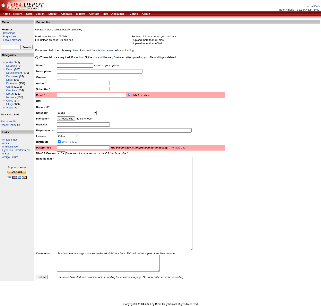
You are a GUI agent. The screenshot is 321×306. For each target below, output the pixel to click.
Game (9, 86)
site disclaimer (104, 50)
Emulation (12, 83)
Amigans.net (9, 139)
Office (9, 100)
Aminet (6, 143)
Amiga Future (10, 157)
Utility (9, 104)
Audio (9, 62)
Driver (9, 79)
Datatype (11, 65)
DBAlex (316, 6)
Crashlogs (8, 33)
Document (12, 76)
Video (9, 107)
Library (10, 93)
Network (11, 97)
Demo (9, 69)
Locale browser (11, 39)
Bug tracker (9, 36)
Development (14, 72)
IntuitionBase (10, 146)
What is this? (69, 142)
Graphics (11, 90)
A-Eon (6, 153)
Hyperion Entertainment (16, 150)
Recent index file (10, 124)
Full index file (8, 121)
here (75, 50)
